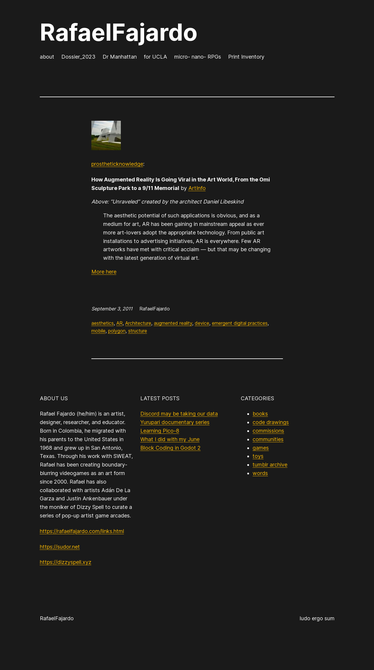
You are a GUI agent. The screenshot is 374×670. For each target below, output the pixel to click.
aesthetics (102, 323)
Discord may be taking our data (179, 414)
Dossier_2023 (78, 57)
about (47, 57)
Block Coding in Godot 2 (170, 448)
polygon (117, 331)
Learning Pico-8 (159, 431)
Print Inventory (246, 57)
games (261, 448)
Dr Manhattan (120, 57)
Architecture (138, 323)
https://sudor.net (60, 547)
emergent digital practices (240, 323)
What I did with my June (170, 439)
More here (103, 272)
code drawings (271, 422)
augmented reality (173, 323)
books (260, 414)
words (260, 473)
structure (137, 331)
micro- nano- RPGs (197, 57)
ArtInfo (197, 188)
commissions (268, 431)
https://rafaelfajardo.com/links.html (82, 531)
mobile (98, 331)
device (202, 323)
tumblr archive (270, 464)
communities (268, 439)
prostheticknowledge (117, 164)
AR (119, 323)
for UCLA (155, 57)
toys (258, 456)
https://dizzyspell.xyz (65, 562)
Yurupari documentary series (175, 422)
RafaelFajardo (118, 32)
